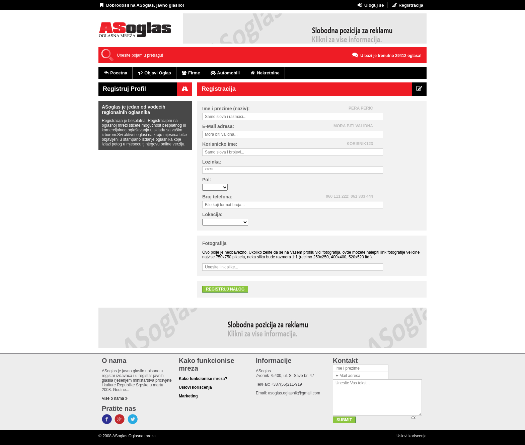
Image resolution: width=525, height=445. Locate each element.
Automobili (225, 72)
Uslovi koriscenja (411, 436)
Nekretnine (265, 72)
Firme (190, 72)
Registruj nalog (225, 289)
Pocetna (115, 72)
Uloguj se (370, 5)
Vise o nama (115, 398)
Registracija (407, 5)
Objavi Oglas (154, 72)
